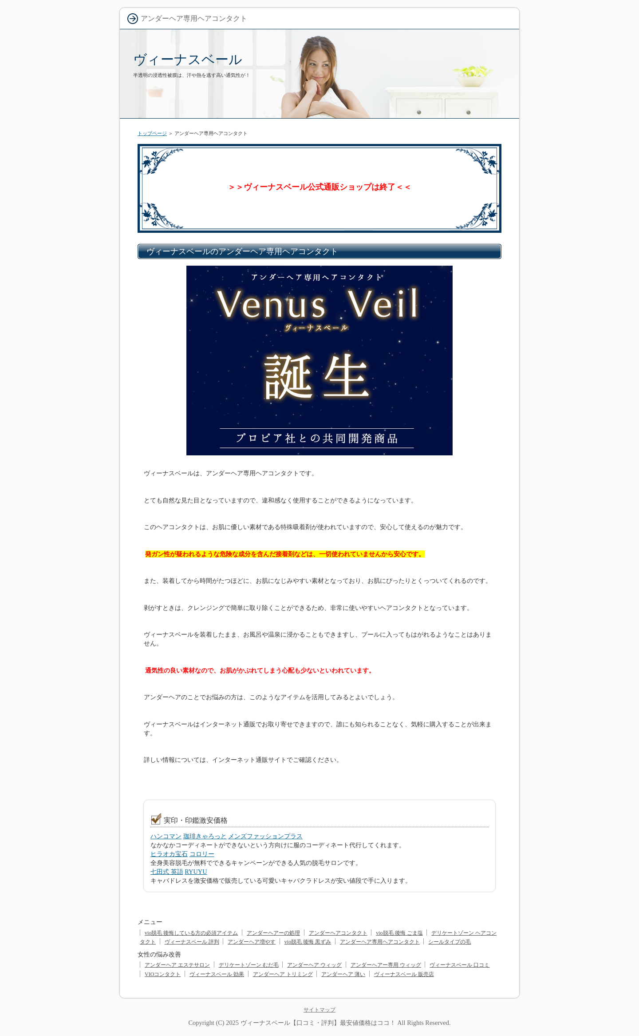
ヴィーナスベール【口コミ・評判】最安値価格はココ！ (318, 1022)
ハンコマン (165, 836)
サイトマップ (319, 1010)
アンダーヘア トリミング (283, 974)
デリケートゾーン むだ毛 (249, 965)
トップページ (152, 133)
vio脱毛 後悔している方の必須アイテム (191, 933)
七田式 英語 (166, 871)
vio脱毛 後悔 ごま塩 (399, 933)
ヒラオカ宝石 (169, 853)
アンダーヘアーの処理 (273, 933)
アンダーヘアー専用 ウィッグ (386, 965)
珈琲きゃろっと (205, 836)
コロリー (201, 853)
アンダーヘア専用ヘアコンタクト (380, 942)
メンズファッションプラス (265, 836)
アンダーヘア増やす (252, 942)
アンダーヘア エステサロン (177, 965)
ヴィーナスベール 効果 (216, 974)
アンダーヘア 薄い (343, 974)
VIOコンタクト (163, 974)
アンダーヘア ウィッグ (314, 965)
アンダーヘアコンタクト (338, 933)
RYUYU (196, 871)
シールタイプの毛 (449, 942)
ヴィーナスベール (187, 59)
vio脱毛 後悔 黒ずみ (307, 942)
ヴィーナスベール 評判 (192, 942)
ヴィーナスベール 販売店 (404, 974)
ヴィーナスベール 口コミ (459, 965)
